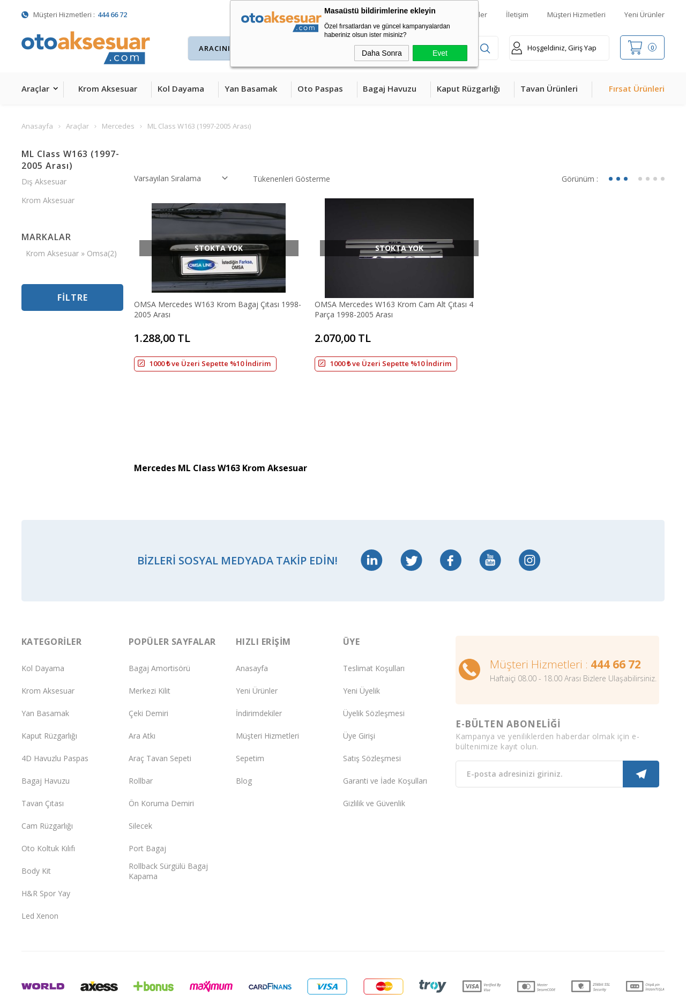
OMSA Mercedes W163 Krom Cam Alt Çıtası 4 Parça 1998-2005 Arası (394, 309)
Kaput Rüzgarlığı (468, 88)
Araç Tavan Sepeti (160, 707)
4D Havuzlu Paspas (54, 707)
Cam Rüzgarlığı (47, 774)
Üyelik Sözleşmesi (374, 662)
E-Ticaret (312, 983)
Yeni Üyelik (361, 639)
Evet (440, 53)
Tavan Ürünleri (549, 88)
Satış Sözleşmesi (372, 707)
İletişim (517, 14)
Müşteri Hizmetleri (576, 14)
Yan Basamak (251, 88)
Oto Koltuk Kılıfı (48, 797)
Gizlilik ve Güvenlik (374, 752)
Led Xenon (39, 864)
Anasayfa (252, 617)
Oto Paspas (320, 88)
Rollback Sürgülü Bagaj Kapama (168, 819)
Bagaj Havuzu (389, 88)
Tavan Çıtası (42, 752)
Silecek (140, 774)
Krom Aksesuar (107, 88)
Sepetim (250, 707)
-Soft (287, 983)
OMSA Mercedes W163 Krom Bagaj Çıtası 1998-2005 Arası (217, 309)
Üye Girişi (359, 684)
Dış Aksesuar (43, 181)
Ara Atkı (142, 684)
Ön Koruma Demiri (161, 752)
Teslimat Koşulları (374, 617)
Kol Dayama (181, 88)
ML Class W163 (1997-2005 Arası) (70, 160)
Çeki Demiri (148, 662)
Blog (244, 729)
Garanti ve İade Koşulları (385, 729)
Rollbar (141, 729)
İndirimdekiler (259, 662)
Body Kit (36, 819)
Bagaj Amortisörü (159, 617)
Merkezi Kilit (149, 639)
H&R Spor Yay (45, 842)
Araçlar (35, 88)
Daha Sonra (382, 53)
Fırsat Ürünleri (637, 88)
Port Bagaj (147, 797)
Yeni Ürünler (644, 14)
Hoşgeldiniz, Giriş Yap (553, 48)
